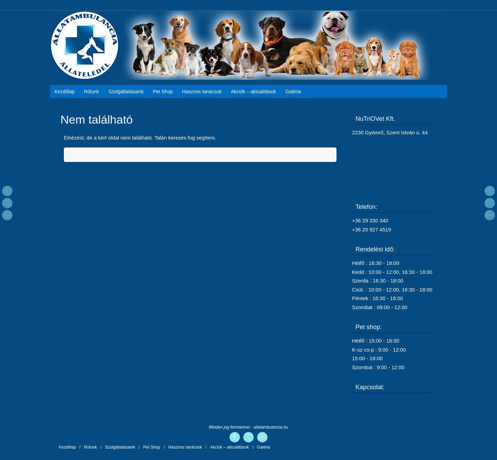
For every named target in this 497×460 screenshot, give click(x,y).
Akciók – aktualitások (229, 447)
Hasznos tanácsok (185, 447)
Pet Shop (151, 447)
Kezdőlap (67, 447)
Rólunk (90, 447)
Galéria (263, 447)
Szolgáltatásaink (120, 447)
